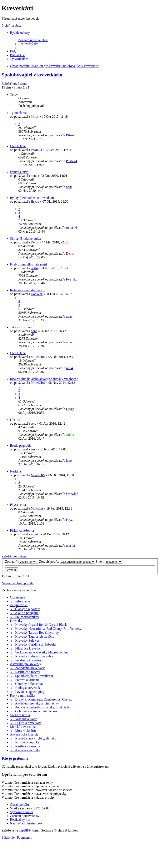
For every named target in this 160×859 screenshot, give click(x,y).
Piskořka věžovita (22, 530)
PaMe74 (36, 150)
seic (33, 423)
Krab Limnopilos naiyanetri (28, 264)
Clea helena (18, 146)
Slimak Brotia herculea (25, 238)
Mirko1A (37, 508)
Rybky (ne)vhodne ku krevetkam (32, 197)
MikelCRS (38, 357)
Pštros (70, 135)
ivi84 (34, 268)
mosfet (70, 545)
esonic (35, 534)
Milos (35, 116)
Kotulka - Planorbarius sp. (27, 290)
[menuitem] (33, 40)
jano (34, 449)
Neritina (15, 471)
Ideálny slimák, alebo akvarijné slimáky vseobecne (44, 379)
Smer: (109, 561)
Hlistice (15, 419)
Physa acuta (18, 504)
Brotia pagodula (20, 445)
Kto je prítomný (15, 758)
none (34, 175)
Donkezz (37, 294)
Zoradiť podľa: (67, 561)
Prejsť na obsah (12, 25)
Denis (35, 242)
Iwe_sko (71, 279)
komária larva (19, 172)
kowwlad (72, 494)
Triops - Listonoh (21, 327)
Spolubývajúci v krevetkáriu (32, 74)
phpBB (23, 830)
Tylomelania (18, 113)
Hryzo (35, 201)
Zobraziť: (21, 561)
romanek (72, 227)
